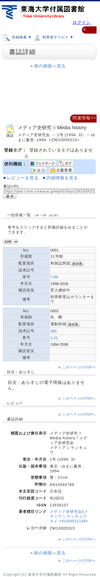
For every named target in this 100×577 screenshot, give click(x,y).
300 (53, 331)
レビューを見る (23, 178)
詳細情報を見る (62, 178)
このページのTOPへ (79, 367)
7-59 (54, 277)
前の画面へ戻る (50, 66)
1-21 (54, 338)
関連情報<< (84, 118)
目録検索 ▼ (17, 37)
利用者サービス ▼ (53, 37)
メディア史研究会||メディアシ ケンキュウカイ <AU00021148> (69, 516)
